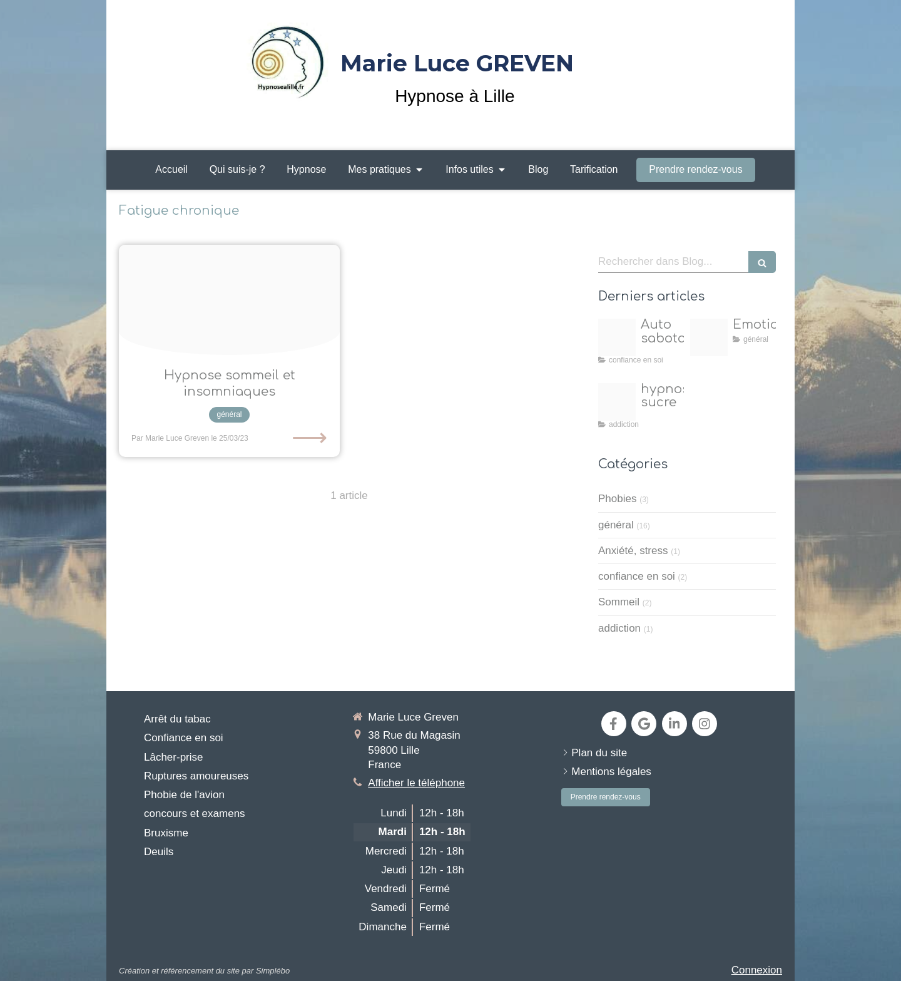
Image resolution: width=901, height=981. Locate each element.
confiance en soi (636, 576)
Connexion (756, 970)
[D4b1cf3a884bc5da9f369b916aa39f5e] (229, 300)
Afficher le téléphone (416, 783)
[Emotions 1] (709, 337)
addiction (619, 628)
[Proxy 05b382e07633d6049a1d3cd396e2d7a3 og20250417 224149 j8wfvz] (617, 337)
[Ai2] (617, 402)
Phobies (617, 499)
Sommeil (618, 602)
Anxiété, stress (633, 551)
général (616, 525)
